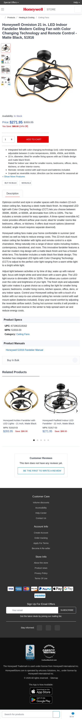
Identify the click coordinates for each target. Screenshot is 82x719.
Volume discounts (41, 502)
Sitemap (54, 678)
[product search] (56, 714)
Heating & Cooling (27, 17)
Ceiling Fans (43, 17)
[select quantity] (8, 139)
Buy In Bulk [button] (41, 360)
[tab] (12, 194)
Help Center (41, 513)
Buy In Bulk (10, 183)
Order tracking (41, 538)
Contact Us (41, 518)
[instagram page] (48, 627)
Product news (41, 568)
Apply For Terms (41, 543)
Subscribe (67, 610)
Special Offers (9, 2)
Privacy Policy (41, 573)
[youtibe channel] (57, 627)
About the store (41, 563)
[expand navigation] (2, 9)
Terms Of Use (41, 578)
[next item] (6, 96)
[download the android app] (41, 699)
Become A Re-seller (41, 548)
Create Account (41, 533)
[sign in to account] (78, 9)
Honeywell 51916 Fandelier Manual (24, 350)
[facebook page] (39, 627)
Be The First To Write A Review (41, 470)
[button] (44, 76)
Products (11, 17)
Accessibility (41, 508)
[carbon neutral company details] (49, 653)
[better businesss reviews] (30, 653)
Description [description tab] (12, 193)
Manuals (25, 183)
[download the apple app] (41, 691)
